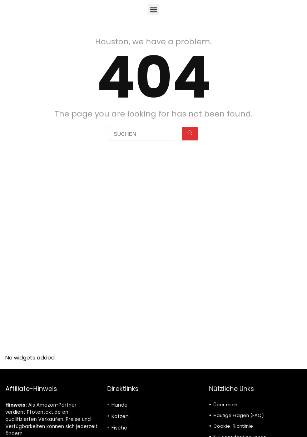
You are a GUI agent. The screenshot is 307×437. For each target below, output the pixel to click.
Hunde (120, 404)
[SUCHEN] (190, 133)
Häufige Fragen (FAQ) (238, 415)
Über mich (225, 404)
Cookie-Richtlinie (233, 426)
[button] (153, 9)
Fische (119, 427)
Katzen (120, 416)
